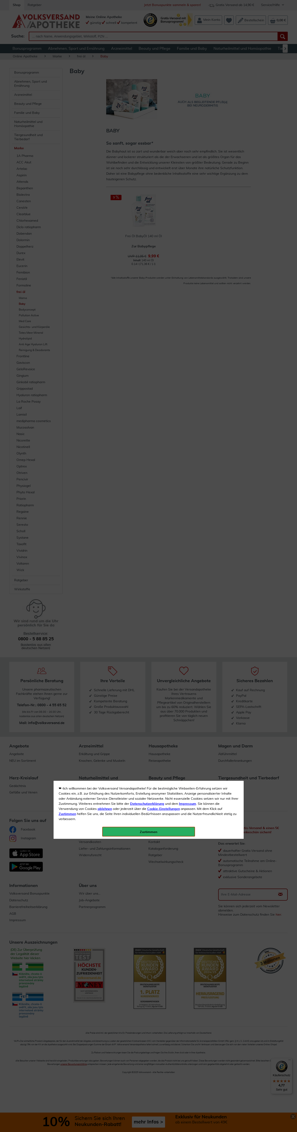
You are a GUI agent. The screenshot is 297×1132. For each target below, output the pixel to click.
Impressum (187, 104)
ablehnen (105, 109)
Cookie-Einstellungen (163, 109)
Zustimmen (67, 114)
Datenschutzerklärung (147, 104)
